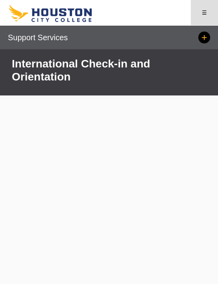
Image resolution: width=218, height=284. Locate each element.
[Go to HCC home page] (58, 20)
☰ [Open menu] (204, 12)
